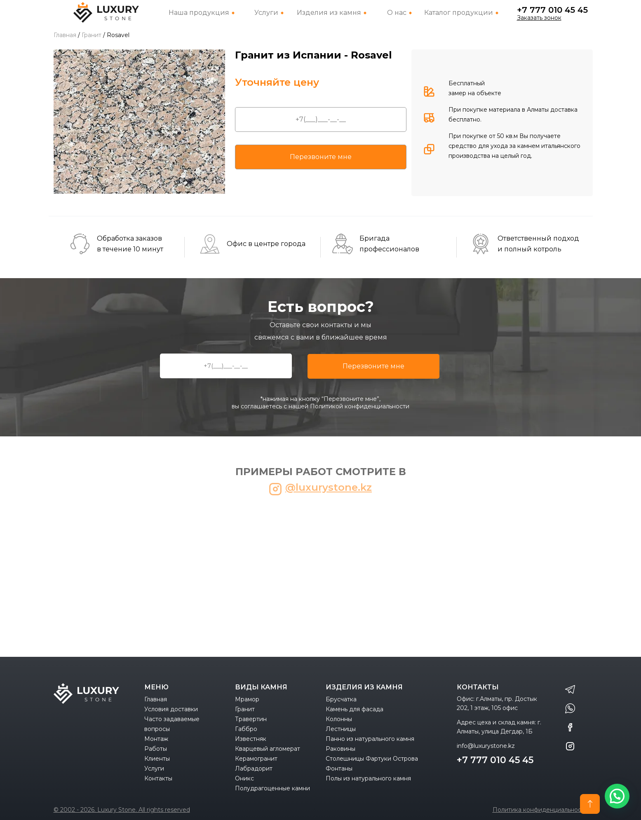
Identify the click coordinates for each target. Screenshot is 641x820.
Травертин (251, 719)
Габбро (246, 729)
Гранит (245, 709)
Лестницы (341, 729)
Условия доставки (171, 709)
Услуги (154, 768)
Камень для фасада (354, 709)
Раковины (340, 748)
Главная (155, 699)
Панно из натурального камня (370, 739)
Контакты (158, 778)
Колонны (339, 719)
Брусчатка (341, 699)
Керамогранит (256, 758)
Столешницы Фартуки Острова (372, 758)
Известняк (250, 739)
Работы (155, 748)
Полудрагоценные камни (272, 788)
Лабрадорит (253, 768)
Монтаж (156, 739)
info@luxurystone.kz (486, 746)
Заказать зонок (539, 17)
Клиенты (157, 758)
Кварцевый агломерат (267, 748)
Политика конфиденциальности (540, 809)
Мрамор (247, 699)
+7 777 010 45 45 (552, 10)
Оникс (244, 778)
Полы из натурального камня (368, 778)
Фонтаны (339, 768)
